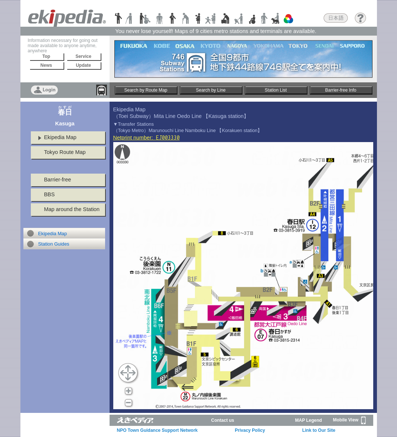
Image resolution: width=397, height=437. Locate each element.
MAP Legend (308, 420)
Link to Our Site (318, 430)
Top (46, 56)
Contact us (222, 420)
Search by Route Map (145, 90)
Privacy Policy (250, 430)
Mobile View (349, 420)
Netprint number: (146, 138)
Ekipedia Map (60, 137)
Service (83, 56)
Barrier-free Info (340, 90)
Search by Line (210, 90)
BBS (49, 194)
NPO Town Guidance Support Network (157, 430)
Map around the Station (72, 209)
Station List (276, 90)
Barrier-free (57, 180)
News (46, 65)
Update (83, 65)
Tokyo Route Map (65, 152)
